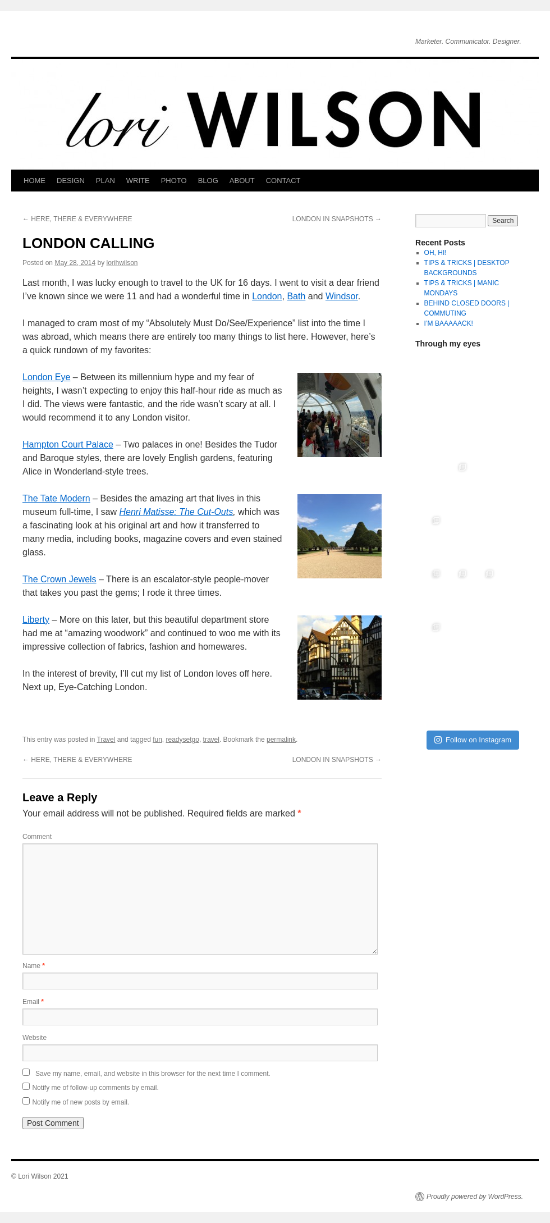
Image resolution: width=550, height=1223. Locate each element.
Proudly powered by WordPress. (475, 1197)
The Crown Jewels (59, 579)
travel (211, 739)
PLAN (105, 180)
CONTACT (283, 180)
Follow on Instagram (472, 740)
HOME (34, 180)
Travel (106, 739)
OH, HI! (435, 253)
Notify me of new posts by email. (80, 1102)
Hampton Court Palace (67, 444)
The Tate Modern (56, 498)
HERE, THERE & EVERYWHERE (77, 219)
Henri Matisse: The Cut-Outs (176, 512)
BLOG (208, 180)
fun (157, 739)
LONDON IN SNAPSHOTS (337, 219)
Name (33, 966)
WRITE (138, 180)
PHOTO (174, 180)
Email (33, 1002)
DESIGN (71, 180)
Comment (37, 837)
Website (34, 1038)
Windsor (342, 296)
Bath (296, 296)
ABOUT (242, 180)
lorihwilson (122, 263)
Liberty (35, 619)
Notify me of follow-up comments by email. (95, 1088)
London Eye (46, 377)
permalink (281, 739)
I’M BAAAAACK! (448, 323)
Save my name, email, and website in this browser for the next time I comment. (153, 1074)
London (267, 296)
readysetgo (182, 739)
